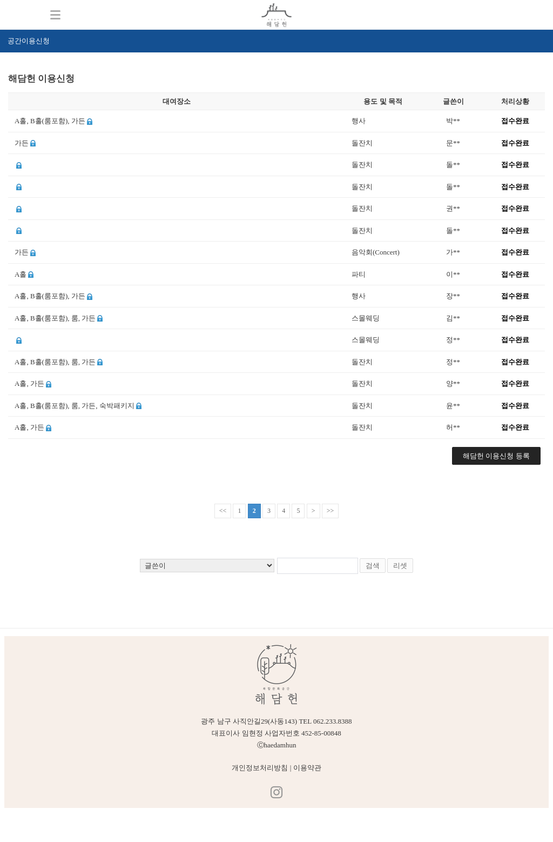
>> (330, 510)
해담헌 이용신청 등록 (496, 456)
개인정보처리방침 (260, 768)
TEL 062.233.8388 (325, 721)
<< (223, 510)
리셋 (400, 566)
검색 (373, 566)
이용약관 (307, 768)
